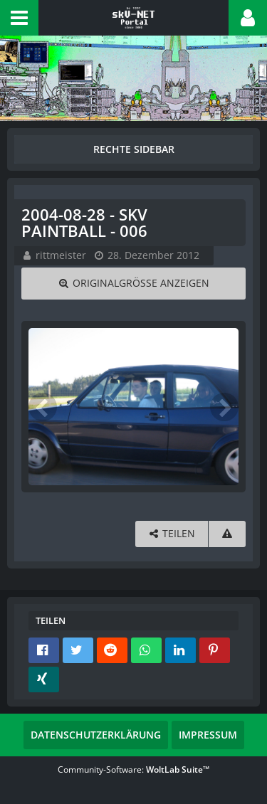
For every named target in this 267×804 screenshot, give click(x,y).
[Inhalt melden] (227, 534)
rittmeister (61, 255)
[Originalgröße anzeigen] (133, 284)
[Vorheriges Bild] (42, 407)
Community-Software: (133, 769)
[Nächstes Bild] (224, 407)
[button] (19, 18)
